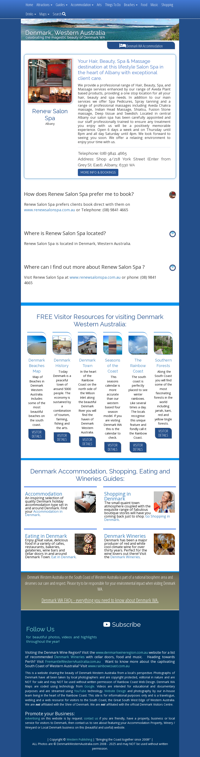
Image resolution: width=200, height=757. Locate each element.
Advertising (32, 718)
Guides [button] (62, 4)
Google (89, 686)
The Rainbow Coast (138, 365)
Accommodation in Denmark (43, 513)
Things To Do (113, 4)
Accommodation (43, 493)
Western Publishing (79, 739)
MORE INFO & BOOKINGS (98, 172)
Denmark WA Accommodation (141, 45)
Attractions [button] (44, 4)
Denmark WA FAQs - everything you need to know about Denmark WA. (100, 600)
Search (59, 13)
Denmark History (62, 363)
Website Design (115, 691)
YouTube (80, 691)
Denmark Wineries (125, 535)
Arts (99, 4)
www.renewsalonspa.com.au (49, 209)
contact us (91, 718)
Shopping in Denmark (117, 496)
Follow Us (40, 629)
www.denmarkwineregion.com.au (122, 652)
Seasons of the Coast (112, 365)
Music (154, 4)
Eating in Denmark (46, 535)
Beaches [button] (131, 4)
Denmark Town (87, 363)
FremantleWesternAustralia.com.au (73, 661)
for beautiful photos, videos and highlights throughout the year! (61, 639)
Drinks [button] (31, 13)
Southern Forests (163, 363)
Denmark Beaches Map (36, 365)
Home (29, 4)
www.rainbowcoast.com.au (109, 666)
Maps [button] (44, 13)
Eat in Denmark (63, 557)
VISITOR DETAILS (37, 434)
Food (144, 4)
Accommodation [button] (82, 4)
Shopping (167, 4)
